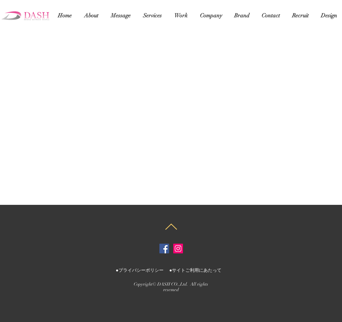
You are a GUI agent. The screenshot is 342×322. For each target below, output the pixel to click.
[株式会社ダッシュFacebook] (164, 248)
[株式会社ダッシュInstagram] (178, 248)
